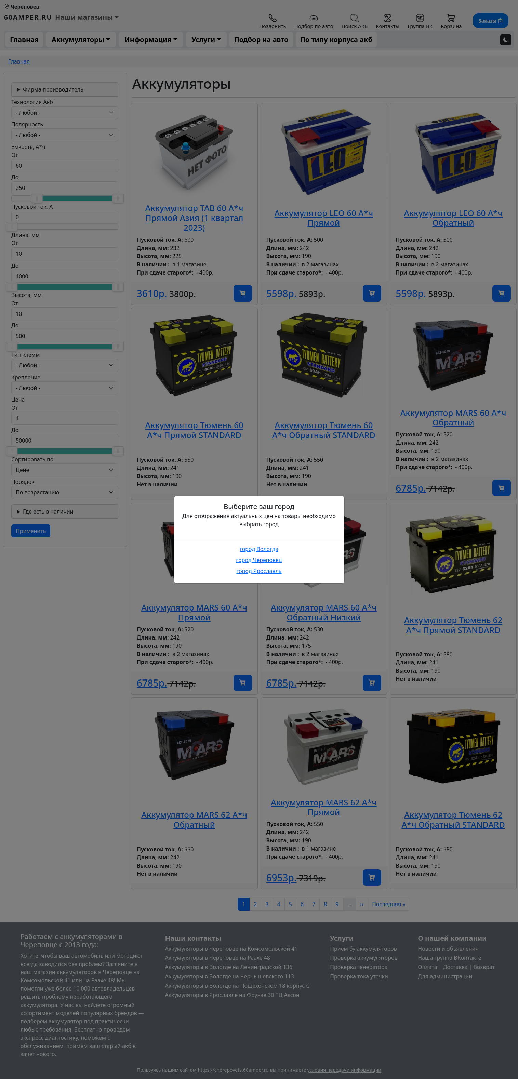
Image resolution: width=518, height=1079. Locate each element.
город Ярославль (258, 571)
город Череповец (259, 560)
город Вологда (259, 549)
